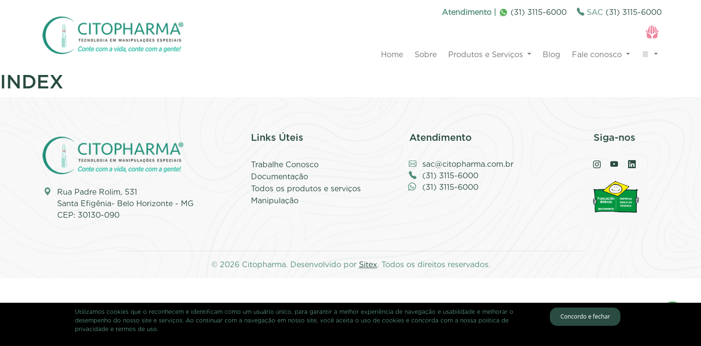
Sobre (426, 54)
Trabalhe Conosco (285, 164)
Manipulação (274, 200)
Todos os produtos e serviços (306, 188)
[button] (649, 54)
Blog (551, 54)
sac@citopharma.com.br (467, 164)
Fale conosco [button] (598, 54)
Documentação (279, 176)
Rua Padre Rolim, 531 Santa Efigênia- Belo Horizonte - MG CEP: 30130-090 (125, 203)
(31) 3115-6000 (533, 12)
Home (392, 54)
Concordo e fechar (585, 316)
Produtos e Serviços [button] (486, 54)
